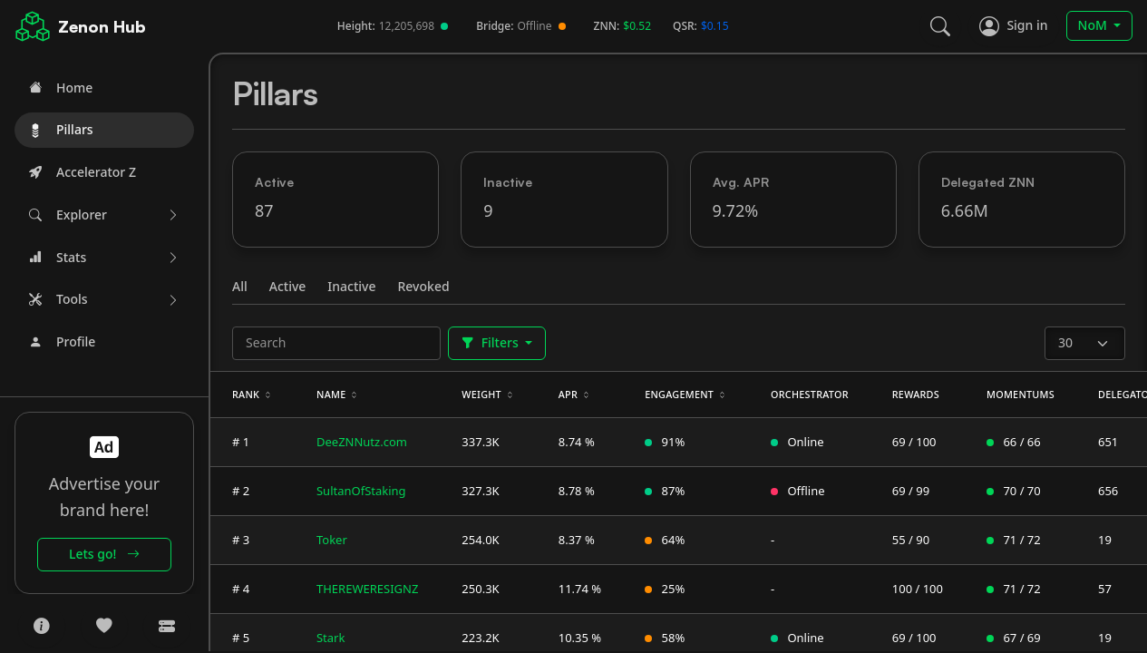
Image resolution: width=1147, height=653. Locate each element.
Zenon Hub (102, 26)
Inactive (351, 286)
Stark (330, 637)
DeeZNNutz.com (361, 442)
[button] (104, 215)
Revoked (424, 286)
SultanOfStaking (361, 490)
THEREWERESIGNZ (367, 588)
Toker (331, 539)
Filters (491, 342)
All (240, 286)
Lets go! (104, 553)
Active (287, 286)
